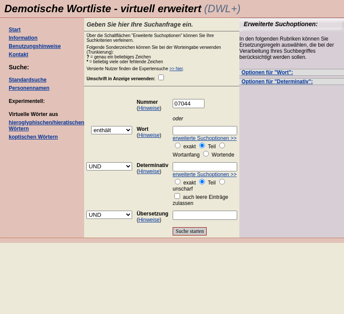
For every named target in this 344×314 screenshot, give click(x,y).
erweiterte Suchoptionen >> (205, 138)
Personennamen (29, 88)
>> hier (176, 68)
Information (23, 38)
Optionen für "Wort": (267, 72)
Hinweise (149, 108)
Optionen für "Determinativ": (277, 81)
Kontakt (18, 54)
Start (14, 30)
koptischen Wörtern (33, 137)
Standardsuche (28, 80)
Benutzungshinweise (35, 46)
